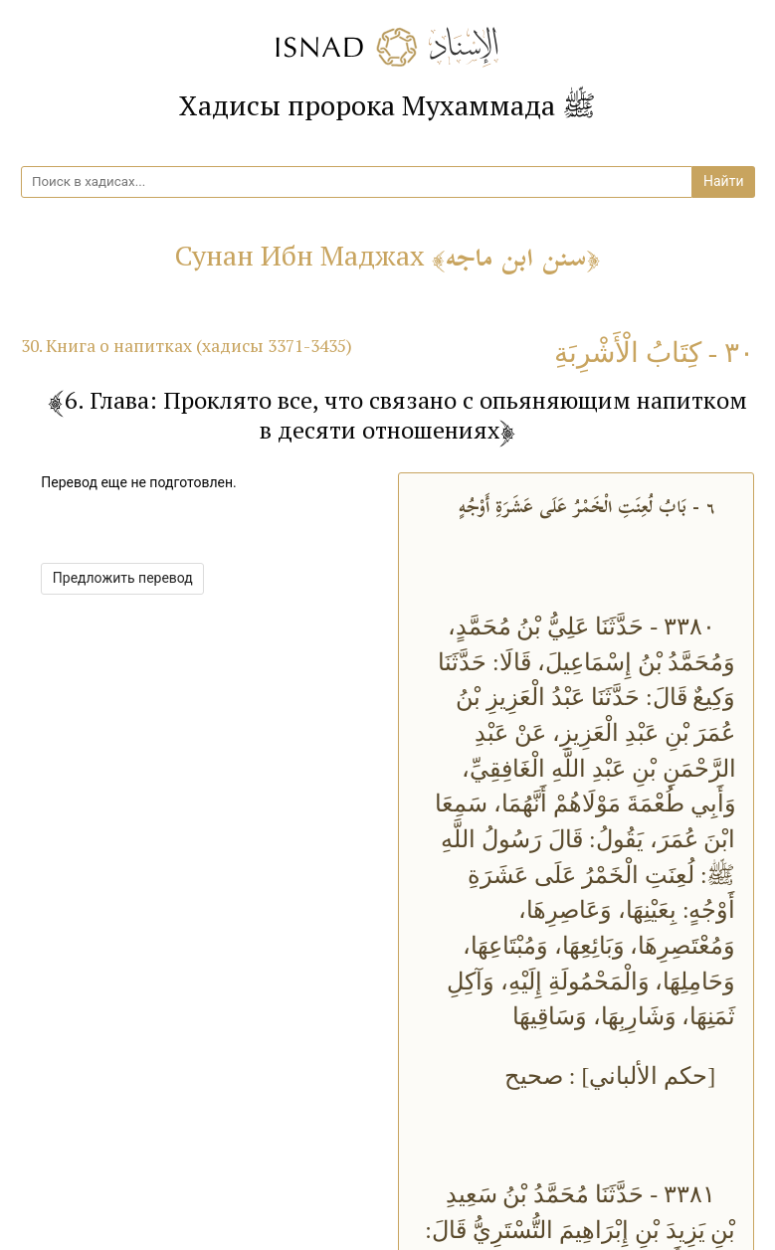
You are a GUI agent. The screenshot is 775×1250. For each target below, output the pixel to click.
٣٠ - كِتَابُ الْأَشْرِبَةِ (654, 352)
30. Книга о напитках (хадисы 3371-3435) (186, 345)
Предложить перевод (123, 578)
